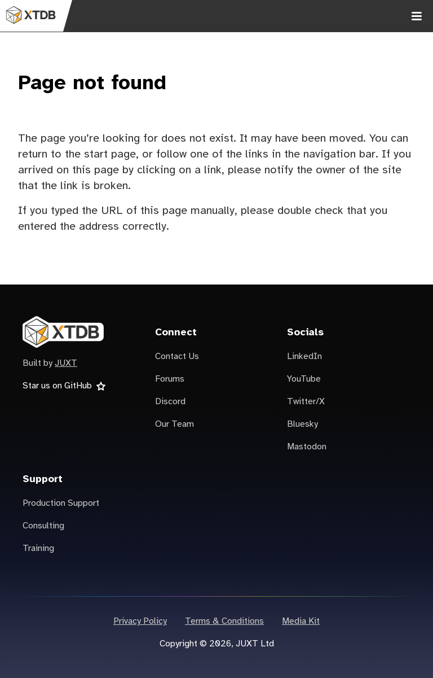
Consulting (43, 526)
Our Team (174, 424)
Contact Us (177, 356)
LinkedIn (304, 356)
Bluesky (302, 424)
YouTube (304, 379)
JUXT (66, 363)
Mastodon (306, 447)
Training (38, 548)
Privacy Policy (140, 621)
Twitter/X (306, 401)
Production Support (61, 503)
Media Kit (301, 621)
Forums (169, 379)
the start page (100, 154)
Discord (170, 401)
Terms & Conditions (224, 621)
